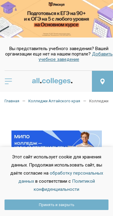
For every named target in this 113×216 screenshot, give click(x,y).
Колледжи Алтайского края (54, 101)
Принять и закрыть (56, 204)
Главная (12, 101)
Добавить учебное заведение (76, 56)
